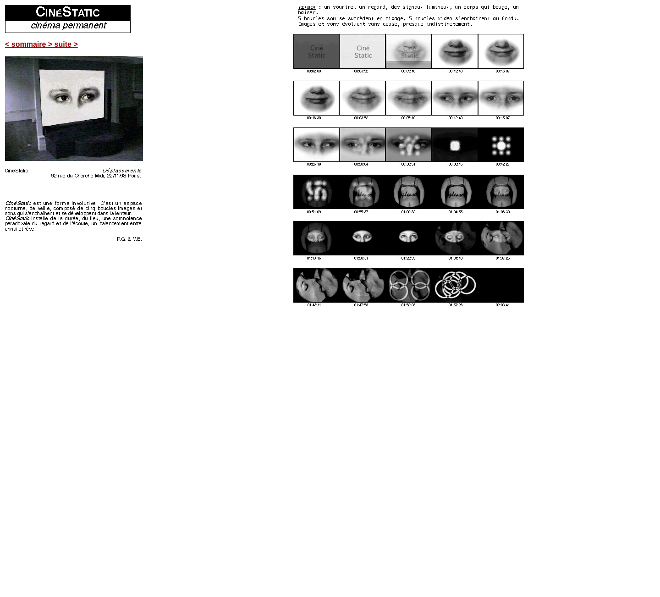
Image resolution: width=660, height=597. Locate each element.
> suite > (63, 44)
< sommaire (26, 44)
